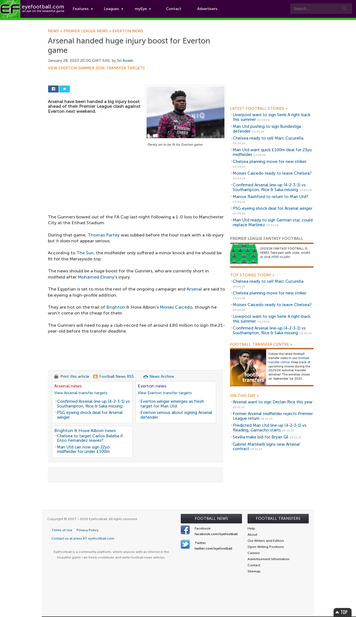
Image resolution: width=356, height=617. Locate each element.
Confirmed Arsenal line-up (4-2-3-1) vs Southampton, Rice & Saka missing (93, 404)
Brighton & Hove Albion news (85, 430)
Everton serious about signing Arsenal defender (176, 415)
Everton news (127, 31)
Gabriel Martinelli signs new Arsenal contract (266, 447)
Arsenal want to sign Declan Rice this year (273, 401)
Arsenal (194, 289)
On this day (244, 395)
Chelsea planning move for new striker (269, 161)
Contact (173, 8)
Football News (211, 518)
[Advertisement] (137, 189)
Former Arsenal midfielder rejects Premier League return (273, 416)
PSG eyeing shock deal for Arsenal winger (90, 415)
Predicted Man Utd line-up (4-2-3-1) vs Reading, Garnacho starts (269, 428)
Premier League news (87, 31)
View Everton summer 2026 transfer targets (96, 68)
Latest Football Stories (259, 108)
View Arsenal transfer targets (81, 393)
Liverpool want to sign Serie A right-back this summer (271, 117)
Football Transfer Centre (261, 344)
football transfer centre (288, 360)
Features (83, 8)
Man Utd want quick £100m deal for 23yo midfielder (272, 152)
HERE (275, 257)
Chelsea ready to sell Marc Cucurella (268, 138)
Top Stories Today (252, 275)
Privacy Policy (87, 530)
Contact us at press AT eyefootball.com (82, 538)
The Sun (85, 252)
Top (342, 612)
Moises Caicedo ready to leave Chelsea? (272, 173)
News (55, 31)
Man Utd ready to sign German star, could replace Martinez (273, 222)
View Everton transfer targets (165, 393)
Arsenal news (67, 386)
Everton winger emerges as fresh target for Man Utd (172, 404)
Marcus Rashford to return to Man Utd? (270, 196)
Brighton (115, 307)
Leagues (113, 8)
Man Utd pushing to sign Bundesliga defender (267, 129)
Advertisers (207, 8)
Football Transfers (278, 518)
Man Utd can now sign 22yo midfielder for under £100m (83, 449)
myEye (143, 8)
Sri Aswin (125, 60)
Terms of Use (61, 530)
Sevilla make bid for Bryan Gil (260, 437)
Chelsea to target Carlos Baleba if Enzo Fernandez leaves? (90, 438)
